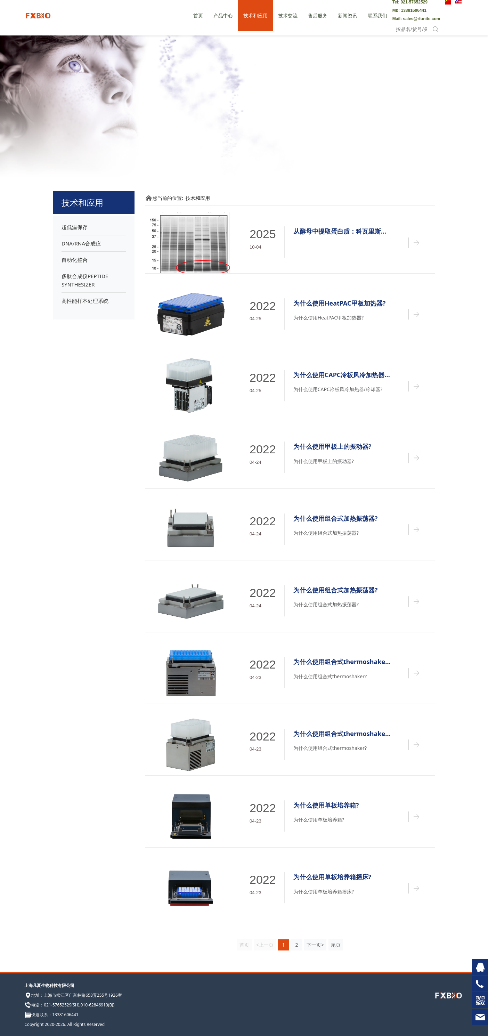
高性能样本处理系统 (85, 300)
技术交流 (288, 15)
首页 (198, 15)
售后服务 (317, 15)
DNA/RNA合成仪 (81, 243)
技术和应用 (255, 15)
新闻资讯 (347, 15)
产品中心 (223, 15)
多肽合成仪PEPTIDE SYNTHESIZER (85, 280)
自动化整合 (75, 259)
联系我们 (377, 15)
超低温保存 (75, 227)
